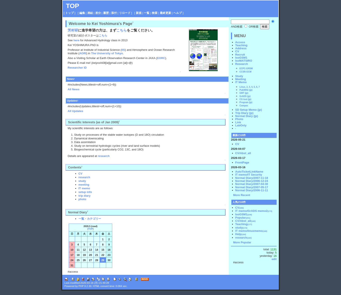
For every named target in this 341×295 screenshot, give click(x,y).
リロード (124, 13)
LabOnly (241, 125)
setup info (85, 192)
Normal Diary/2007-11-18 (251, 178)
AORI (82, 53)
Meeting (240, 79)
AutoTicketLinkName (249, 171)
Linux (242, 87)
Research (241, 64)
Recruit (240, 54)
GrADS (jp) (245, 96)
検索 (154, 13)
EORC (161, 58)
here (76, 40)
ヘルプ (177, 13)
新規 (139, 13)
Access (240, 42)
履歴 (106, 13)
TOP (72, 5)
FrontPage (242, 162)
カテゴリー (94, 218)
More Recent (241, 195)
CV (80, 173)
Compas (243, 105)
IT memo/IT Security (248, 174)
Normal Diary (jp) (246, 116)
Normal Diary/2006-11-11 (251, 190)
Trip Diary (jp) (244, 113)
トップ (69, 13)
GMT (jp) (243, 93)
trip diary (85, 195)
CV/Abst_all (243, 153)
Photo (239, 119)
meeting (84, 184)
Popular (243, 217)
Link (238, 122)
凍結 (90, 13)
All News (73, 89)
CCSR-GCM (245, 72)
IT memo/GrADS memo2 (253, 211)
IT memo (84, 188)
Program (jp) (245, 102)
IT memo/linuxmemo (251, 230)
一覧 (146, 13)
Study (239, 76)
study (82, 181)
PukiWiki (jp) (245, 90)
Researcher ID (77, 67)
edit (274, 259)
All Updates (75, 111)
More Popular (242, 242)
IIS (123, 49)
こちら (121, 30)
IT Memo (241, 82)
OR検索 (251, 26)
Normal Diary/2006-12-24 (251, 181)
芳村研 (73, 30)
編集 (82, 13)
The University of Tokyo (107, 53)
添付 (114, 13)
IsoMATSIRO (243, 60)
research (104, 156)
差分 (98, 13)
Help (240, 234)
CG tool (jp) (245, 99)
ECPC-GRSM (246, 68)
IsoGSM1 (241, 57)
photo (82, 199)
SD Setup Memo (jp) (248, 109)
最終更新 (165, 13)
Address (241, 48)
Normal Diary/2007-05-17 (251, 187)
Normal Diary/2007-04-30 (251, 184)
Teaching (241, 45)
